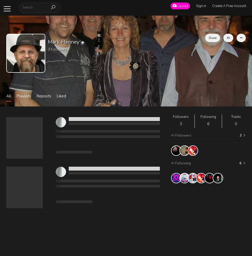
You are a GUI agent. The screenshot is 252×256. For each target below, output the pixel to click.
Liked (61, 96)
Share (213, 38)
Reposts (43, 96)
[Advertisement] (208, 219)
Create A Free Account (229, 6)
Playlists (23, 96)
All (8, 96)
